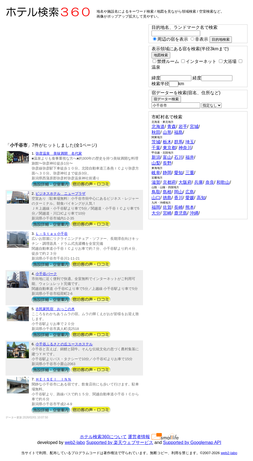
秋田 (156, 132)
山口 (156, 197)
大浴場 (228, 61)
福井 (189, 157)
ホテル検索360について (103, 436)
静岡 (167, 172)
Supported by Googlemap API (192, 442)
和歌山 (223, 182)
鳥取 (156, 192)
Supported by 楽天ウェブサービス (119, 442)
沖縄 (194, 213)
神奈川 (185, 147)
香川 (178, 197)
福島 (178, 132)
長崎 (178, 207)
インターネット (198, 61)
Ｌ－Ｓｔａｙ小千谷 (51, 234)
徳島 (167, 197)
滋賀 (156, 182)
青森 (171, 126)
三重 (189, 172)
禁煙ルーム (166, 61)
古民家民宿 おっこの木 (55, 309)
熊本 (189, 207)
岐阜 (156, 172)
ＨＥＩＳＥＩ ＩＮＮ (53, 379)
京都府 (169, 182)
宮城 (194, 126)
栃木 (167, 142)
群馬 (178, 142)
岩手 (182, 126)
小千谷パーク (46, 274)
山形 (167, 132)
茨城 (156, 142)
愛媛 (189, 197)
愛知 (178, 172)
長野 (167, 163)
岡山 (178, 192)
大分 (156, 213)
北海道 (158, 126)
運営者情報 (139, 436)
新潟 (156, 157)
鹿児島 (180, 213)
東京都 (169, 147)
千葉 (156, 147)
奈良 (209, 182)
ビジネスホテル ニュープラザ (60, 193)
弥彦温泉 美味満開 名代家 (58, 153)
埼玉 (189, 142)
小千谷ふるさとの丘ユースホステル (64, 344)
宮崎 (167, 213)
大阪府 (185, 182)
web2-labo (75, 442)
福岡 (156, 207)
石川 (178, 157)
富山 (167, 157)
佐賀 (167, 207)
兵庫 (198, 182)
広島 (189, 192)
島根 (167, 192)
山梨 (156, 163)
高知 (201, 197)
